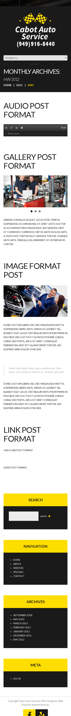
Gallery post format (30, 161)
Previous (8, 191)
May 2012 (18, 639)
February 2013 (22, 627)
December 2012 (22, 635)
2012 (19, 85)
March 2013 (20, 623)
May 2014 (18, 619)
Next (62, 191)
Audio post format (26, 110)
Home (8, 85)
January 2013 (21, 631)
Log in (17, 678)
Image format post (32, 270)
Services (18, 568)
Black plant (13, 133)
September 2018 (22, 615)
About (17, 563)
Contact (19, 576)
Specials (18, 572)
